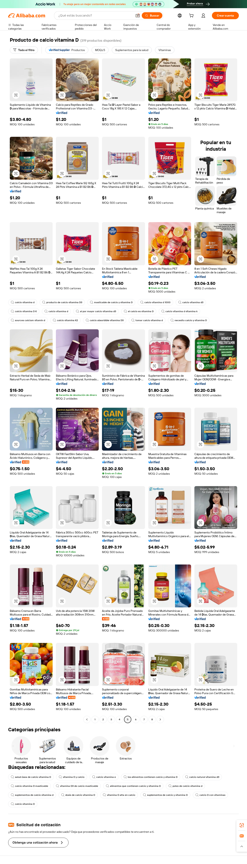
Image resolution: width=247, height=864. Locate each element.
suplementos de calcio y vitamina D (165, 795)
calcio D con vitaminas (210, 795)
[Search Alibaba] (95, 15)
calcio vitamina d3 (190, 302)
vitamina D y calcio (71, 777)
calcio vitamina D (23, 804)
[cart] (192, 16)
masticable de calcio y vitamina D (111, 302)
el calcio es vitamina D (139, 311)
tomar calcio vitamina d (147, 320)
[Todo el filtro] (24, 50)
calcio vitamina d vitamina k (179, 311)
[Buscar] (152, 15)
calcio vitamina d (22, 302)
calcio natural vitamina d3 (202, 777)
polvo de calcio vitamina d (185, 786)
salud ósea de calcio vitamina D (31, 777)
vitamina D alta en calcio (119, 795)
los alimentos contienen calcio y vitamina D (150, 777)
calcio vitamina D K (24, 311)
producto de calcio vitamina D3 (62, 302)
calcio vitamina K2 (65, 320)
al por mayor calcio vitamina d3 (96, 311)
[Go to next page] (160, 719)
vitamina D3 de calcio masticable (77, 786)
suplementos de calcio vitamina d (32, 795)
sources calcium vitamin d (28, 320)
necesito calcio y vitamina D (189, 320)
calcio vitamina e (104, 777)
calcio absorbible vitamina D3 (105, 320)
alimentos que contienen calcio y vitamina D (133, 786)
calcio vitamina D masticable (29, 786)
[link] (241, 825)
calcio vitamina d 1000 (155, 302)
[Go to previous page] (87, 719)
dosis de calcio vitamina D (78, 795)
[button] (137, 15)
